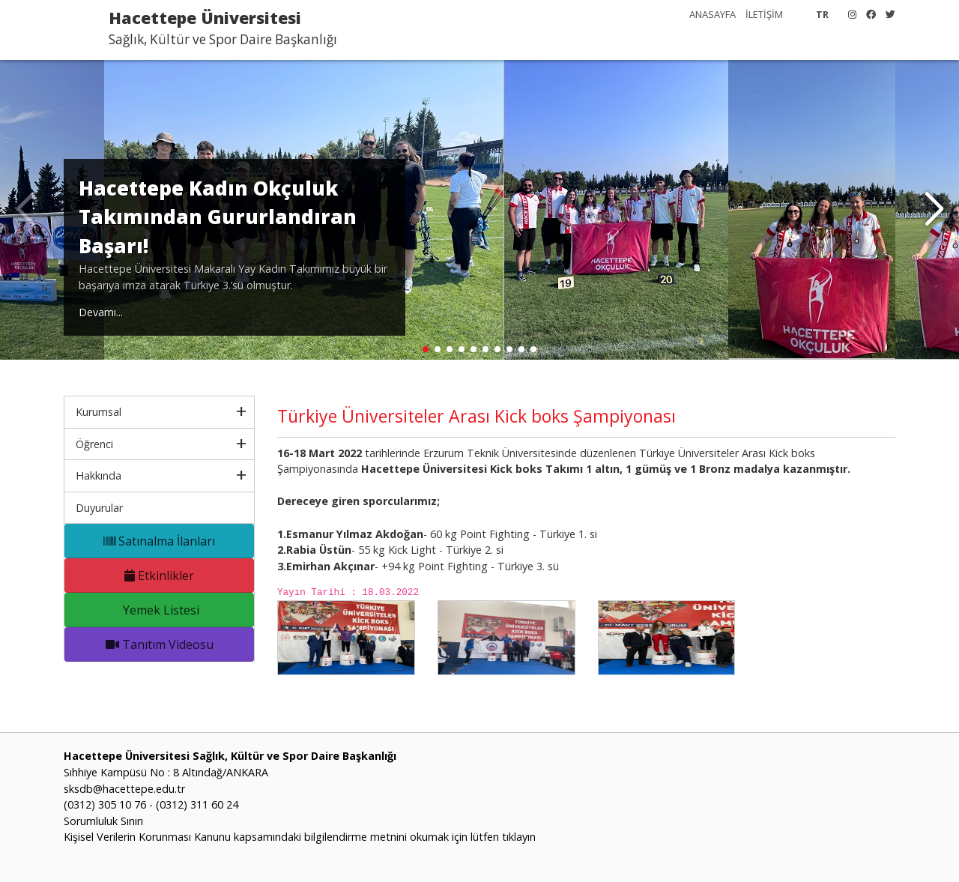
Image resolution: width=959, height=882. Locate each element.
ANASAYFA (712, 14)
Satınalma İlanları (159, 541)
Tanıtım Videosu (160, 644)
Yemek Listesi (159, 610)
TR (822, 14)
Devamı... (101, 312)
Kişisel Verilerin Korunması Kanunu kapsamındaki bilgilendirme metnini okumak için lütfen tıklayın (300, 837)
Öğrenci (94, 444)
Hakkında (98, 475)
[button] (934, 209)
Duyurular (99, 508)
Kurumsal (98, 412)
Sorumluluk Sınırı (103, 821)
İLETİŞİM (764, 14)
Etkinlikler (159, 575)
